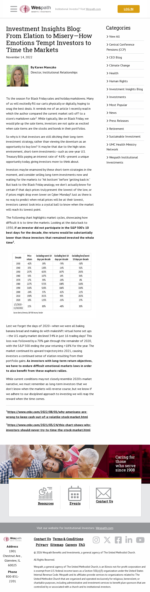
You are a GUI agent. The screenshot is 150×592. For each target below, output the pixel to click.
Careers (71, 545)
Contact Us (42, 539)
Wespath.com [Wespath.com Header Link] (93, 9)
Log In (128, 9)
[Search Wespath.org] (108, 9)
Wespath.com (104, 528)
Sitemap (56, 545)
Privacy (42, 545)
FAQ (82, 545)
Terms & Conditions (68, 539)
